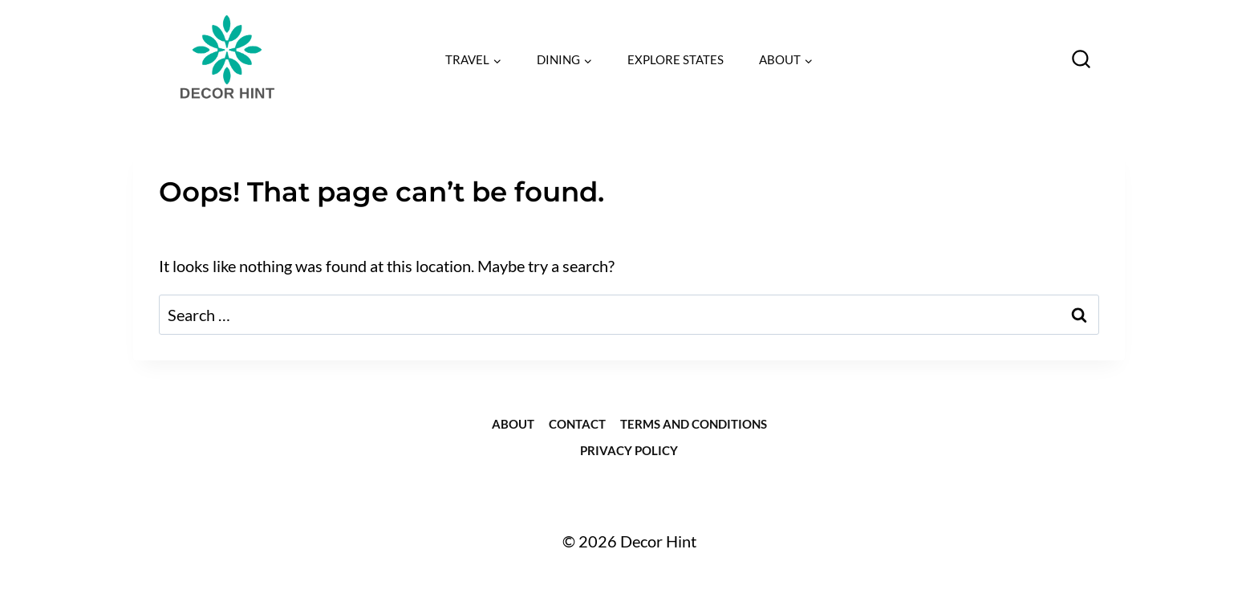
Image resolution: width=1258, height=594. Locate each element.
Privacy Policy (629, 450)
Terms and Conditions (693, 424)
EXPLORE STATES (675, 59)
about (513, 424)
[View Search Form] (1081, 60)
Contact (577, 424)
